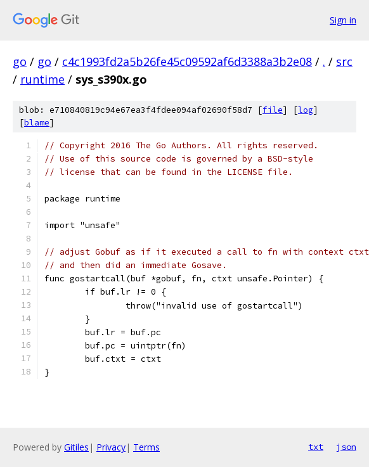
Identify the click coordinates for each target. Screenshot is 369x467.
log (305, 110)
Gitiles (76, 447)
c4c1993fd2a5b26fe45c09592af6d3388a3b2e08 (187, 61)
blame (36, 122)
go (20, 61)
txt (315, 446)
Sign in (343, 20)
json (346, 446)
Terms (146, 447)
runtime (42, 79)
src (344, 61)
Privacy (111, 447)
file (272, 110)
